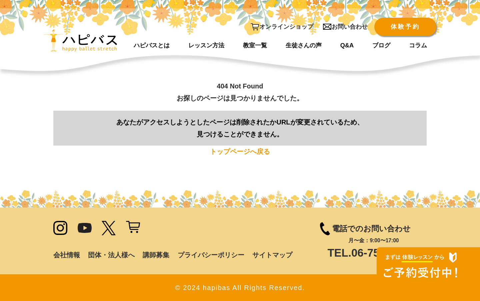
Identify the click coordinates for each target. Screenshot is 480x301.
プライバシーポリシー (211, 255)
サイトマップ (272, 255)
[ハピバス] (80, 43)
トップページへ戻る (240, 151)
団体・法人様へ (111, 255)
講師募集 (156, 255)
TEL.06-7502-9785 (373, 253)
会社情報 (66, 255)
